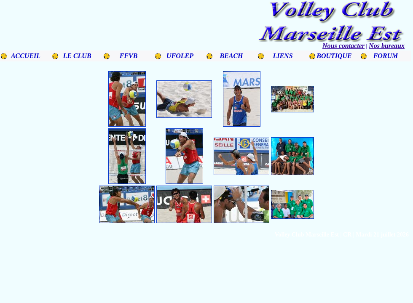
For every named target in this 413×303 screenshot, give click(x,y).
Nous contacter (343, 45)
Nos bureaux (387, 45)
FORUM (385, 55)
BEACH (231, 55)
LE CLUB (77, 55)
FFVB (129, 55)
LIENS (282, 55)
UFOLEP (179, 55)
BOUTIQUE (334, 55)
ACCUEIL (25, 55)
